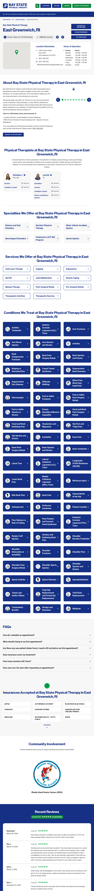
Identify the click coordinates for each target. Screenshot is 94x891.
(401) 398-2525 (38, 128)
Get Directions (78, 36)
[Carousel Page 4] (71, 94)
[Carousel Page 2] (65, 94)
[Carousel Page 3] (68, 94)
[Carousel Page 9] (84, 94)
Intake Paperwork (79, 31)
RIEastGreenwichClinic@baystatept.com (50, 65)
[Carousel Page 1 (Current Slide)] (62, 94)
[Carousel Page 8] (82, 94)
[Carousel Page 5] (73, 94)
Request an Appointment (81, 26)
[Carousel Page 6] (76, 94)
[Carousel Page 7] (79, 94)
